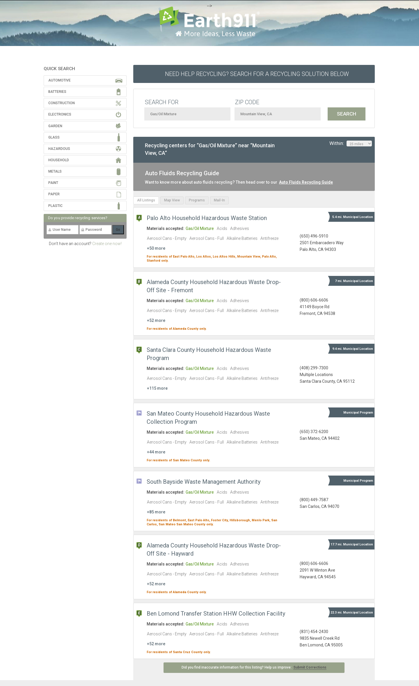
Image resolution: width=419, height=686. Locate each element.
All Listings (146, 200)
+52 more (156, 320)
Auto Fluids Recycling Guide (306, 182)
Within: (350, 143)
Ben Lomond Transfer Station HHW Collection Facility (216, 613)
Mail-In (219, 200)
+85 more (156, 512)
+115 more (157, 388)
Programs (197, 200)
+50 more (156, 248)
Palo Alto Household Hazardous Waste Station (207, 218)
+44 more (156, 452)
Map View (172, 200)
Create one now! (107, 243)
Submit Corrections (309, 667)
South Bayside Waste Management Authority (203, 481)
